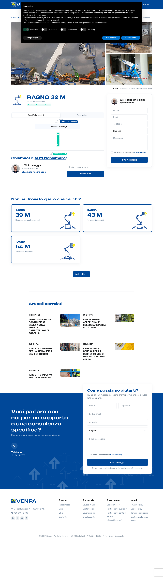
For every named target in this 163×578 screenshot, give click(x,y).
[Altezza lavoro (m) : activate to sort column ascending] (82, 133)
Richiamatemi (85, 206)
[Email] (129, 117)
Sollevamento (18, 17)
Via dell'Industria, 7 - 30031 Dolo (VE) (28, 541)
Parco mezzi (64, 537)
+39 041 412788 (19, 545)
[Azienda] (117, 455)
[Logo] (23, 533)
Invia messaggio (129, 160)
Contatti (146, 4)
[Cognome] (133, 438)
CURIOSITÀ (88, 347)
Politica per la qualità (117, 541)
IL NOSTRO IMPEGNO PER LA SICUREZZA (40, 409)
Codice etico (113, 537)
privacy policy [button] (96, 10)
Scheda (59, 139)
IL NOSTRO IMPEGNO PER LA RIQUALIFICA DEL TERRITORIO (40, 384)
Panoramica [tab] (82, 115)
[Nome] (129, 110)
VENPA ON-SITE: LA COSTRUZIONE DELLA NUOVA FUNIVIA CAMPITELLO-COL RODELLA (40, 359)
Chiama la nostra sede (34, 204)
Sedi (61, 541)
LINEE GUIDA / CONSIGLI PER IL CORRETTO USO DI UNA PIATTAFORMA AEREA (94, 386)
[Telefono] (129, 124)
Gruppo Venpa (89, 537)
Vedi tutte (81, 307)
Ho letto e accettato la (130, 152)
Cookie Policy (136, 541)
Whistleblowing (114, 553)
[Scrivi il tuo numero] (85, 200)
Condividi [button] (144, 18)
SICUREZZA (88, 376)
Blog (61, 545)
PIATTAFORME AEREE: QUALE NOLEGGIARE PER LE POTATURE (94, 356)
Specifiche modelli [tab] (36, 115)
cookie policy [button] (41, 15)
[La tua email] (117, 446)
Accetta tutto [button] (130, 38)
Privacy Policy (140, 152)
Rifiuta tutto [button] (111, 38)
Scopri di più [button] (32, 38)
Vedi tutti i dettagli (63, 126)
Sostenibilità (88, 541)
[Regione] (129, 131)
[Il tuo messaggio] (117, 476)
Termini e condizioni (139, 545)
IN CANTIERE (34, 347)
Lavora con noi (89, 545)
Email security (89, 549)
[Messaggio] (129, 142)
